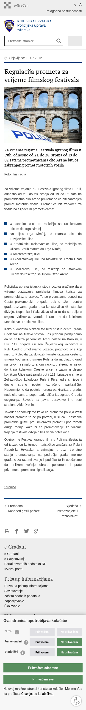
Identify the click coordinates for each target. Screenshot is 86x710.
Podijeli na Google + (36, 531)
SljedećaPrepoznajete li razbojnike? (67, 511)
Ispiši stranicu (6, 531)
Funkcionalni (13, 641)
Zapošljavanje (14, 601)
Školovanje (12, 606)
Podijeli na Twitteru (26, 531)
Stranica (10, 487)
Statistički (11, 651)
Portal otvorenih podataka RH (25, 564)
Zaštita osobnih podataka (22, 596)
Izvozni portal (13, 569)
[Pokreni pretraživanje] (58, 40)
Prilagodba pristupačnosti (64, 11)
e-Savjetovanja (15, 559)
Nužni (8, 631)
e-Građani (11, 554)
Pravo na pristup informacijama (26, 586)
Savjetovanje (13, 591)
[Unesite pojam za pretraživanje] (23, 41)
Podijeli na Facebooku (16, 531)
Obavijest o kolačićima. (37, 694)
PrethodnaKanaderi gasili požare (24, 508)
